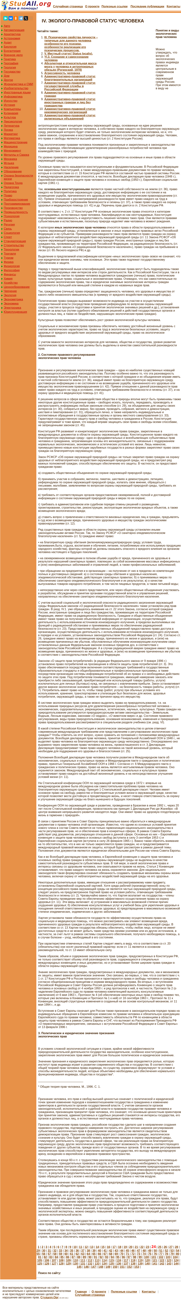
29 (38, 1250)
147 (93, 1266)
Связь (8, 228)
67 (105, 1253)
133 (97, 1263)
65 (94, 1253)
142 (161, 1263)
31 (49, 1250)
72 (133, 1253)
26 (165, 1247)
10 (75, 1247)
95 (118, 1257)
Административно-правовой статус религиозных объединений (69, 117)
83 (51, 1257)
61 (71, 1253)
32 (55, 1250)
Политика (10, 191)
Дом (6, 75)
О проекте (92, 6)
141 (154, 1263)
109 (68, 1260)
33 (60, 1250)
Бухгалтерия (12, 50)
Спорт (8, 237)
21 (136, 1247)
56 (43, 1253)
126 (46, 1263)
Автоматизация (14, 30)
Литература (11, 125)
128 (61, 1263)
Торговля (10, 253)
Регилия (9, 224)
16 (108, 1247)
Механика (10, 158)
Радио (8, 220)
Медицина (11, 146)
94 (112, 1257)
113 (97, 1260)
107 (54, 1260)
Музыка (9, 163)
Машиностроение (15, 142)
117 (125, 1260)
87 (73, 1257)
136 (118, 1263)
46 (133, 1250)
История (9, 104)
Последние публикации (147, 6)
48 (144, 1250)
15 (103, 1247)
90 (89, 1257)
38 (88, 1250)
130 (75, 1263)
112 (90, 1260)
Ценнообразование (17, 286)
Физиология (12, 266)
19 (125, 1247)
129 (68, 1263)
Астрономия (12, 38)
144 (176, 1263)
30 (43, 1250)
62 (77, 1253)
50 (155, 1250)
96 (123, 1257)
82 (45, 1257)
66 (99, 1253)
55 (38, 1253)
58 (55, 1253)
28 (176, 1247)
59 (60, 1253)
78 (166, 1253)
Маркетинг (11, 134)
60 (66, 1253)
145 (79, 1266)
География (11, 63)
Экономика (11, 303)
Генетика (10, 59)
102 (160, 1257)
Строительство (14, 245)
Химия (8, 278)
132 (90, 1263)
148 (100, 1266)
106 (46, 1260)
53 (172, 1250)
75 (149, 1253)
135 (111, 1263)
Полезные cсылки (114, 6)
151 (122, 1266)
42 (110, 1250)
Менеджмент (12, 150)
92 (101, 1257)
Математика (12, 138)
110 (75, 1260)
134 (104, 1263)
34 (66, 1250)
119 (140, 1260)
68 (110, 1253)
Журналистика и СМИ (18, 84)
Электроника (12, 307)
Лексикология (13, 121)
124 (176, 1260)
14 (97, 1247)
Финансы (10, 274)
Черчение (10, 291)
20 (130, 1247)
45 (127, 1250)
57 (49, 1253)
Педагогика (11, 187)
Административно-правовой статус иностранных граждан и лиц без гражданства (69, 102)
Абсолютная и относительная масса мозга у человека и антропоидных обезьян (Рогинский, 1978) (70, 66)
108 (61, 1260)
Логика (8, 129)
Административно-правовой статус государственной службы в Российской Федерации (69, 86)
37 (82, 1250)
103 (168, 1257)
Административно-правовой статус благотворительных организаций (69, 78)
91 (95, 1257)
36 (77, 1250)
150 (115, 1266)
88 (78, 1257)
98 (134, 1257)
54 (177, 1250)
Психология (12, 216)
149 (107, 1266)
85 (62, 1257)
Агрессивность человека (62, 73)
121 (154, 1260)
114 (104, 1260)
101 (153, 1257)
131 (82, 1263)
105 (39, 1260)
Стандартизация (15, 241)
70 (121, 1253)
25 (159, 1247)
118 (133, 1260)
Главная (81, 1291)
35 (71, 1250)
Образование (13, 171)
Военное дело (13, 55)
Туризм (8, 257)
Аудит (8, 42)
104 (175, 1257)
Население (11, 167)
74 (144, 1253)
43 (116, 1250)
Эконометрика (13, 299)
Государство (12, 71)
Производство (13, 207)
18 (119, 1247)
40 (99, 1250)
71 (127, 1253)
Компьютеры (12, 109)
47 (138, 1250)
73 (138, 1253)
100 (146, 1257)
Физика (9, 262)
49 (149, 1250)
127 (54, 1263)
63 (82, 1253)
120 (147, 1260)
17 (114, 1247)
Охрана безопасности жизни (18, 177)
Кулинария (11, 113)
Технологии (11, 249)
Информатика (13, 96)
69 (116, 1253)
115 (111, 1260)
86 (67, 1257)
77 (161, 1253)
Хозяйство (11, 282)
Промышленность (16, 212)
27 (171, 1247)
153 (136, 1266)
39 (94, 1250)
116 (118, 1260)
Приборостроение (16, 199)
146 (86, 1266)
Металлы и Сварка (16, 154)
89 (84, 1257)
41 (105, 1250)
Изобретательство (16, 88)
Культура (10, 117)
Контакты (173, 6)
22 (142, 1247)
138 (133, 1263)
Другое (8, 80)
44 (121, 1250)
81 (39, 1257)
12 (86, 1247)
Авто (7, 25)
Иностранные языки (17, 92)
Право (8, 195)
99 (140, 1257)
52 (166, 1250)
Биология (10, 46)
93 (106, 1257)
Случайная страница (68, 6)
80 (177, 1253)
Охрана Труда (13, 183)
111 (82, 1260)
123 (169, 1260)
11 (80, 1247)
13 (91, 1247)
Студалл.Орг (50, 1297)
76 (155, 1253)
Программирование (17, 203)
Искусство (10, 100)
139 (140, 1263)
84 (56, 1257)
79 (172, 1253)
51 (161, 1250)
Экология (10, 295)
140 (147, 1263)
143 (169, 1263)
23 (147, 1247)
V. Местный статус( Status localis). (68, 53)
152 (129, 1266)
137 (125, 1263)
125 (39, 1263)
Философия (12, 270)
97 (129, 1257)
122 (161, 1260)
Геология (10, 67)
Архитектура (12, 34)
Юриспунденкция (15, 311)
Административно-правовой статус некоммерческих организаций (69, 110)
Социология (12, 232)
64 (88, 1253)
